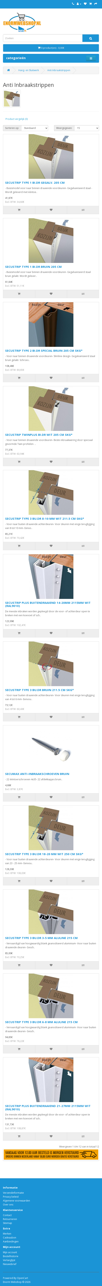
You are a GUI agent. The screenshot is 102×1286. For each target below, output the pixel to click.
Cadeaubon (9, 1237)
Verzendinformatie (13, 1192)
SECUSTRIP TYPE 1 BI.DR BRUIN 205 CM (33, 267)
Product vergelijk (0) (17, 119)
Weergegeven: (64, 128)
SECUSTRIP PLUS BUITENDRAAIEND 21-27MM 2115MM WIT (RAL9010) (48, 1107)
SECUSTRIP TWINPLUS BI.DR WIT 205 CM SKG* (38, 435)
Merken (7, 1233)
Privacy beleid (11, 1196)
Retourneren (10, 1219)
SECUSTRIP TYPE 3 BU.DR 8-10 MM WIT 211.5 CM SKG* (44, 518)
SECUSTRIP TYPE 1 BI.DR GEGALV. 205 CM (35, 183)
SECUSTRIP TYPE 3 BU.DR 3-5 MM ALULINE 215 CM (41, 938)
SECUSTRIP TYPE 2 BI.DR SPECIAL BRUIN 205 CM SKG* (43, 350)
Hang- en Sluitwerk (28, 70)
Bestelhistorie (10, 1256)
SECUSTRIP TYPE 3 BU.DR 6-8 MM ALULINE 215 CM (41, 1022)
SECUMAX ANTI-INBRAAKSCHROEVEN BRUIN (37, 774)
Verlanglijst (9, 1260)
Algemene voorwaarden (16, 1200)
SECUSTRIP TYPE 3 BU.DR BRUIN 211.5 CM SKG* (39, 690)
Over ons (8, 1204)
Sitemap (7, 1223)
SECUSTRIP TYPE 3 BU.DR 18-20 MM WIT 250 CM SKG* (44, 854)
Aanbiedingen (11, 1241)
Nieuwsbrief (9, 1264)
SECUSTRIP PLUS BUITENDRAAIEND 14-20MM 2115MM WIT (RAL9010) (48, 604)
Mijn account (10, 1252)
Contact (7, 1215)
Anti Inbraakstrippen (58, 70)
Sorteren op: (12, 128)
